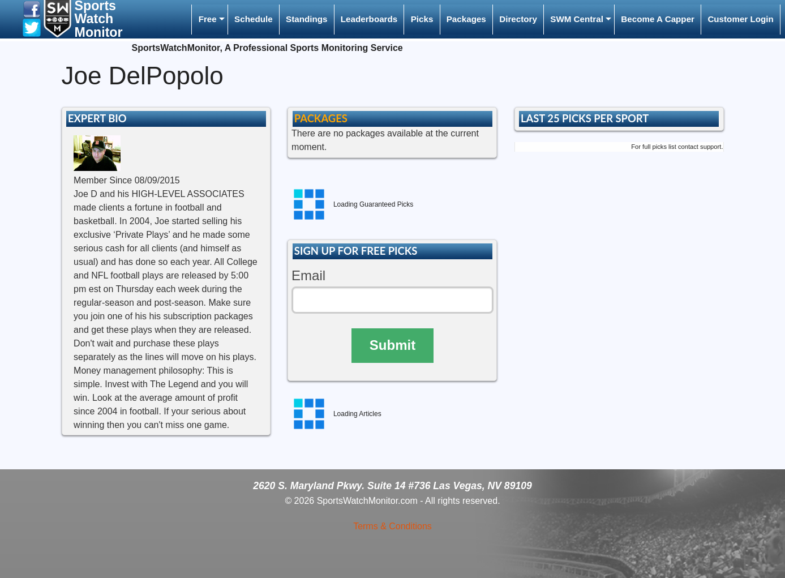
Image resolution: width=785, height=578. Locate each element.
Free (208, 19)
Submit (392, 345)
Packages (466, 19)
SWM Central (576, 19)
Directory (518, 19)
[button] (32, 9)
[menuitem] (209, 20)
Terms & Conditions (392, 526)
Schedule (253, 19)
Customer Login (740, 19)
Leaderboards (369, 19)
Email (308, 275)
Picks (422, 19)
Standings (306, 19)
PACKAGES (321, 118)
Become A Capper (657, 19)
